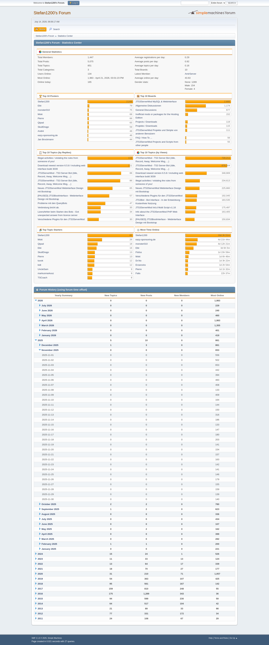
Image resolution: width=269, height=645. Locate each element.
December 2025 (50, 345)
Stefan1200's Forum (52, 12)
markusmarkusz (46, 273)
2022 (40, 564)
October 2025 (49, 504)
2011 (40, 618)
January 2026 (49, 335)
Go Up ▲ (233, 638)
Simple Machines (55, 638)
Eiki (39, 105)
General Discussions (146, 110)
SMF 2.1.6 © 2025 (39, 638)
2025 (40, 340)
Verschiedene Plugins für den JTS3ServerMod (61, 219)
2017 (40, 588)
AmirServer (190, 74)
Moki (40, 114)
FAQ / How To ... (144, 137)
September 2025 (50, 509)
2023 (40, 559)
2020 (40, 573)
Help (211, 638)
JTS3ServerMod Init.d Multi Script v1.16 (156, 207)
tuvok (40, 260)
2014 (40, 603)
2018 (40, 583)
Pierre (41, 118)
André (41, 131)
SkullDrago (43, 127)
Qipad (41, 122)
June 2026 (47, 310)
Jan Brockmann (46, 139)
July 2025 (47, 519)
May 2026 (47, 315)
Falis (138, 273)
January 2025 (49, 549)
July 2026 (47, 305)
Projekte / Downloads (146, 126)
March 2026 (48, 325)
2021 (40, 569)
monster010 (44, 110)
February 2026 (49, 330)
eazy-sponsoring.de (48, 135)
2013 (40, 608)
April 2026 (47, 320)
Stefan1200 (43, 101)
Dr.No (138, 260)
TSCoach (42, 277)
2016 (40, 593)
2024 (40, 554)
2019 (40, 578)
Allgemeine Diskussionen (148, 105)
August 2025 (48, 514)
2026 (40, 300)
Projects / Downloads (146, 121)
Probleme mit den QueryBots (52, 203)
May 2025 (47, 529)
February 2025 (49, 544)
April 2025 (47, 534)
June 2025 (47, 524)
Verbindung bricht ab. (48, 207)
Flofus (139, 252)
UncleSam (43, 269)
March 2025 (48, 539)
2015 (40, 598)
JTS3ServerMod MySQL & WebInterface (156, 101)
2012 (40, 613)
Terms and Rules (221, 638)
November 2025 (50, 350)
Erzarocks (141, 265)
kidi (39, 265)
